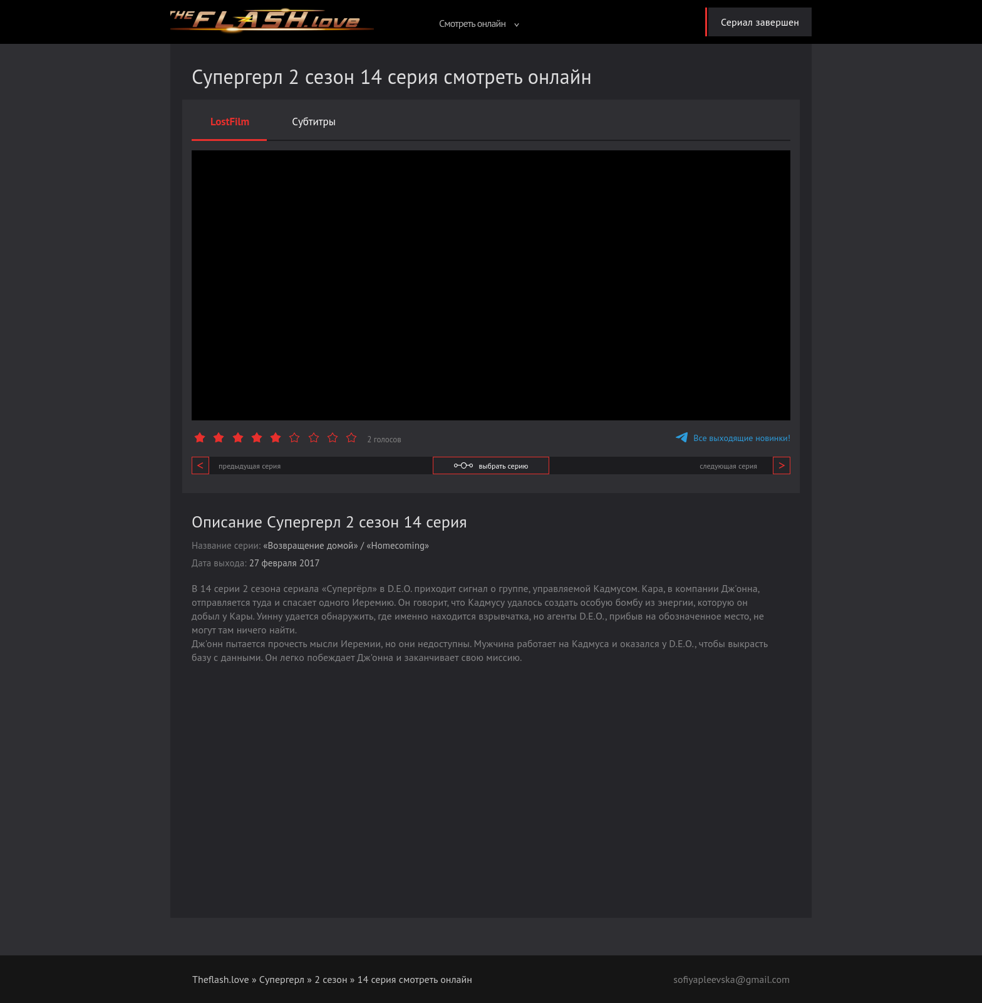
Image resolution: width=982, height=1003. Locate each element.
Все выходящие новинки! (733, 438)
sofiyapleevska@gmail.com (731, 979)
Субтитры (314, 121)
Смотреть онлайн (479, 23)
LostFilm (229, 121)
